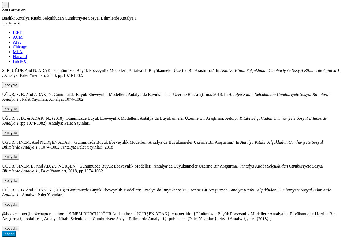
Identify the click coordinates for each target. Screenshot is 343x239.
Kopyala (10, 85)
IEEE (17, 32)
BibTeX (19, 61)
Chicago (20, 47)
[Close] (5, 5)
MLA (18, 51)
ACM (18, 37)
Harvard (20, 56)
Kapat (9, 234)
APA (17, 42)
